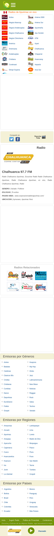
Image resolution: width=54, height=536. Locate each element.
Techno (32, 406)
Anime (6, 362)
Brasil (6, 498)
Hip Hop (32, 367)
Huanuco (7, 461)
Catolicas (7, 371)
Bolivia (6, 494)
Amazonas (8, 426)
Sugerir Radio (14, 520)
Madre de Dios (35, 439)
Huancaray (35, 59)
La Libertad (8, 474)
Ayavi (33, 43)
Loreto (31, 435)
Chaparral (35, 54)
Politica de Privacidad (31, 520)
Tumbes (32, 470)
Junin (6, 470)
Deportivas (8, 397)
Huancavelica (9, 457)
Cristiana (9, 59)
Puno (31, 457)
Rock (31, 397)
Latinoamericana (35, 380)
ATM (33, 38)
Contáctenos (47, 520)
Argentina (7, 489)
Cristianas (7, 384)
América (8, 43)
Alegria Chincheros (12, 38)
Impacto (34, 64)
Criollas (6, 380)
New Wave (33, 384)
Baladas (7, 367)
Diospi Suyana (11, 69)
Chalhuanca (36, 48)
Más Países (33, 511)
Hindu (31, 371)
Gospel (6, 411)
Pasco (31, 448)
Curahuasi (9, 64)
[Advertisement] (27, 102)
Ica (5, 465)
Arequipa (7, 439)
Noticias (32, 389)
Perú (31, 498)
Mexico (32, 489)
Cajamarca (8, 448)
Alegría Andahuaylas (13, 27)
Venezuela (33, 507)
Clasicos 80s (8, 375)
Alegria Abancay (11, 22)
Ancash (6, 430)
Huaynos (32, 362)
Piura (31, 452)
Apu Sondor (36, 33)
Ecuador (7, 511)
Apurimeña (35, 27)
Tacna (31, 465)
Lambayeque (34, 426)
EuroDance (8, 402)
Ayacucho (7, 443)
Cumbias (7, 389)
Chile (6, 502)
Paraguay (33, 494)
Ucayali (32, 474)
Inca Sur (34, 69)
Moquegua (33, 443)
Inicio (4, 520)
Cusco (6, 452)
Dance (6, 393)
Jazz (31, 375)
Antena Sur (35, 22)
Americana (9, 48)
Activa (7, 17)
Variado (32, 411)
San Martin (33, 461)
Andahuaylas (10, 54)
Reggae (32, 393)
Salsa (31, 402)
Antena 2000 (36, 17)
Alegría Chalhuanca (13, 33)
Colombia (7, 507)
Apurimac (20, 177)
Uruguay (32, 502)
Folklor (6, 406)
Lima (31, 430)
